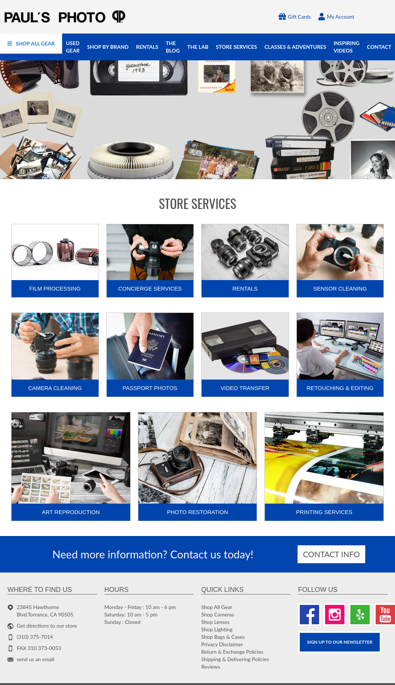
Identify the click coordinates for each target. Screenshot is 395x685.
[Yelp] (360, 614)
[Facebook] (309, 614)
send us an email (35, 659)
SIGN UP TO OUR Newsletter (340, 642)
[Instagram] (335, 614)
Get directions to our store (47, 625)
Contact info (331, 554)
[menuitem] (31, 43)
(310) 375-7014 (35, 637)
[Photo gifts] (197, 119)
